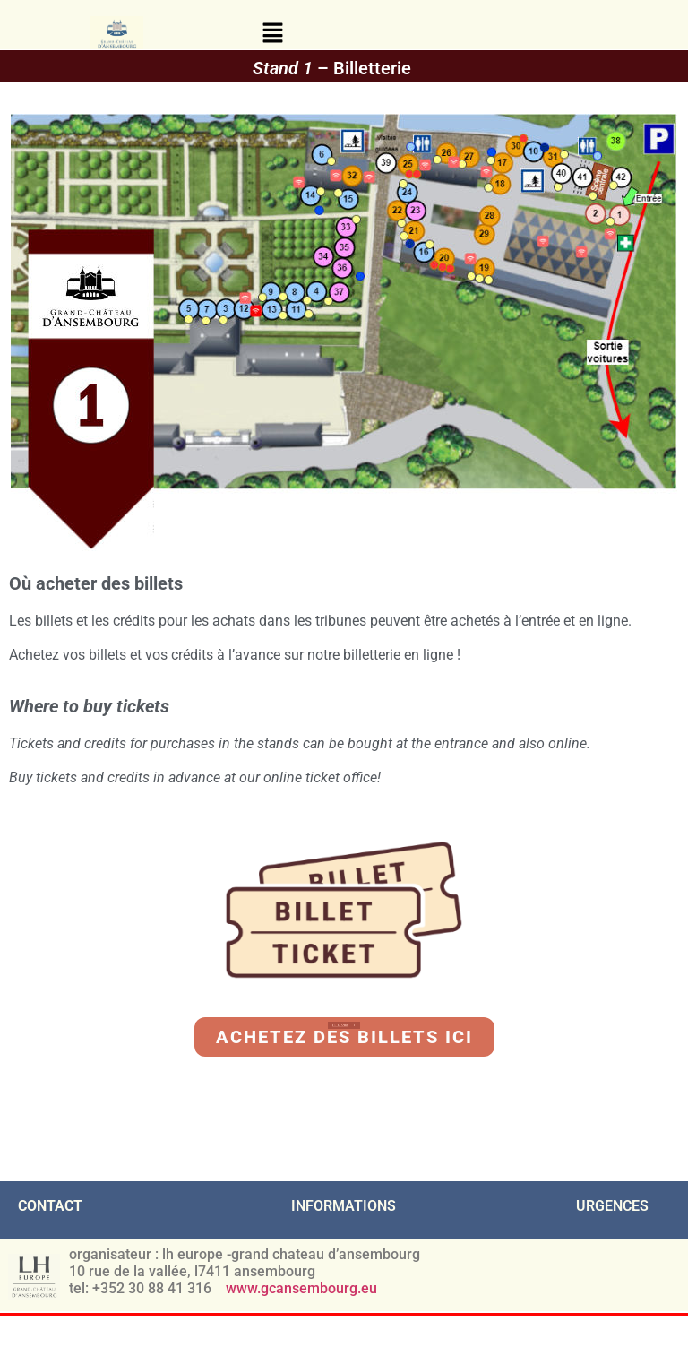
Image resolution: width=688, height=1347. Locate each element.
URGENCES (612, 1205)
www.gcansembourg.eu (303, 1288)
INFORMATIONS (343, 1205)
